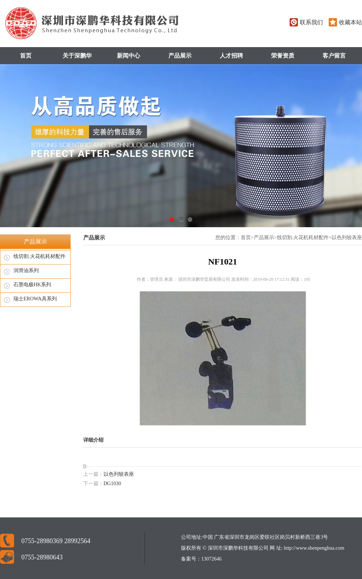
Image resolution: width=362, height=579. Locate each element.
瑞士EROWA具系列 (35, 298)
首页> (247, 237)
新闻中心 (128, 56)
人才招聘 (231, 56)
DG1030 (112, 483)
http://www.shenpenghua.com (314, 548)
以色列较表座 (347, 237)
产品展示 (179, 56)
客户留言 (334, 56)
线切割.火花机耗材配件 (39, 256)
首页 (25, 56)
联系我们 (311, 22)
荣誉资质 (282, 56)
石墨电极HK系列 (32, 284)
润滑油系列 (26, 270)
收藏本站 (350, 22)
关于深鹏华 (77, 56)
